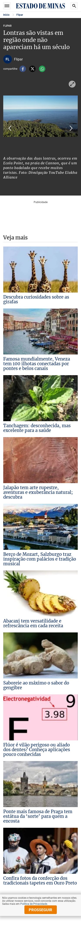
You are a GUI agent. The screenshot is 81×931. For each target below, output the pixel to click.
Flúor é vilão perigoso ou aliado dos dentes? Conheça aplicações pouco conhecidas (36, 749)
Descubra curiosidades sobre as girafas (36, 299)
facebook (22, 69)
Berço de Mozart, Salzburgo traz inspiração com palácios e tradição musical (39, 559)
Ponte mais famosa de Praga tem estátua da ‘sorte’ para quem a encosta (37, 816)
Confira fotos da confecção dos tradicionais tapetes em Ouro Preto (40, 881)
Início (6, 15)
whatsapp (42, 69)
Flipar (19, 15)
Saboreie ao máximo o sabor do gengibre (36, 685)
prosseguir (40, 910)
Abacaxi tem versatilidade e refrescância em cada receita (33, 623)
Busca (74, 5)
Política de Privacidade (33, 903)
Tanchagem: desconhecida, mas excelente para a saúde (37, 428)
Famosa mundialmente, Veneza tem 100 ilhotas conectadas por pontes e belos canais (36, 363)
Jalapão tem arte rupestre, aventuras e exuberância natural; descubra (38, 492)
